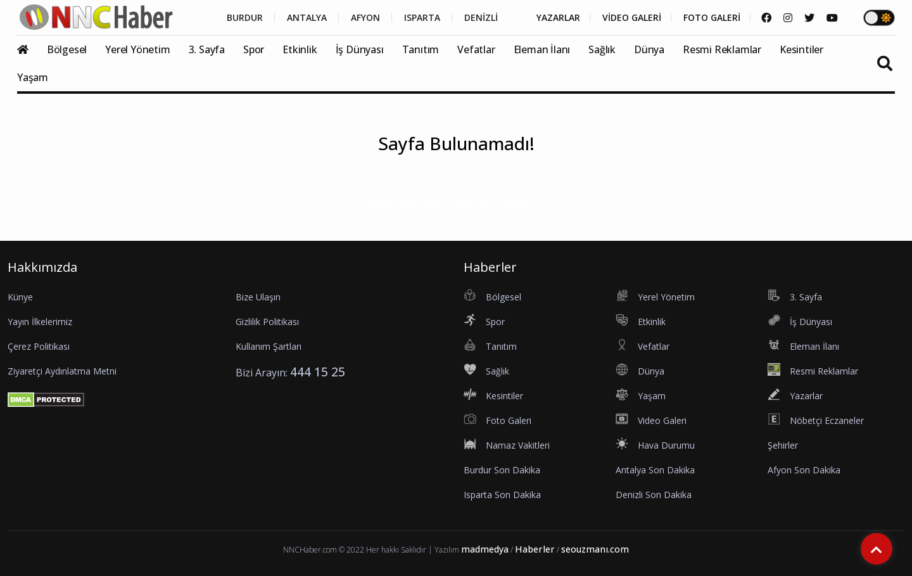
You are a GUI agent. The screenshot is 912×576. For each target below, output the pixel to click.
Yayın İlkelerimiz (40, 322)
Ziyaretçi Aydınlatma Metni (62, 371)
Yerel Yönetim (137, 49)
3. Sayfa (207, 49)
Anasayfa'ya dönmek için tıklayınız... (456, 199)
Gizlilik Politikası (267, 322)
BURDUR (245, 17)
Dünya (649, 49)
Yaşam (32, 77)
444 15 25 (317, 371)
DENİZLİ (481, 17)
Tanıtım (421, 49)
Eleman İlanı (542, 49)
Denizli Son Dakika (654, 495)
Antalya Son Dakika (655, 470)
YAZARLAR (558, 17)
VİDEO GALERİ (631, 17)
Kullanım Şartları (268, 346)
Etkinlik (299, 49)
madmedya (485, 549)
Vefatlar (476, 49)
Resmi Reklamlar (722, 49)
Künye (20, 297)
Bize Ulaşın (258, 297)
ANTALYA (307, 17)
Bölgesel (67, 49)
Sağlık (602, 49)
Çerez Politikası (39, 346)
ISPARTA (422, 17)
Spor (253, 49)
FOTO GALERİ (711, 17)
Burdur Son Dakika (502, 470)
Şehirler (783, 445)
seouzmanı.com (595, 549)
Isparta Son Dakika (502, 495)
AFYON (365, 17)
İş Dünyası (360, 49)
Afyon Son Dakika (804, 470)
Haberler (535, 549)
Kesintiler (801, 49)
